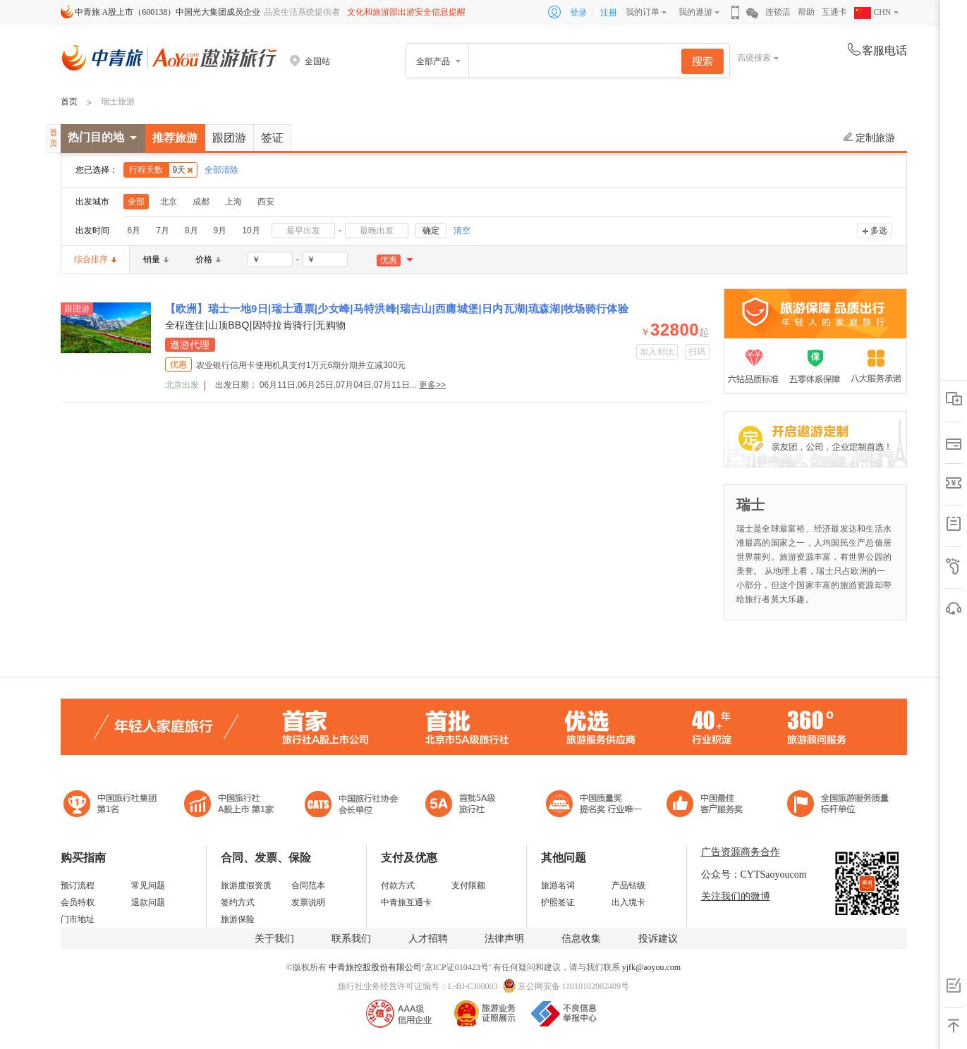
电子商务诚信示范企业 (467, 805)
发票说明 (308, 902)
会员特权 (78, 902)
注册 (608, 13)
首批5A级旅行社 (229, 805)
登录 (578, 13)
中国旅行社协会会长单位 (351, 805)
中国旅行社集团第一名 (112, 805)
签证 (272, 138)
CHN (872, 12)
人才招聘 (428, 938)
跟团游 (229, 138)
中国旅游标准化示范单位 (708, 805)
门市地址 (78, 919)
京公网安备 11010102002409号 (574, 986)
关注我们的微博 (735, 896)
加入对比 (657, 352)
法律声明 (504, 938)
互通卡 (834, 12)
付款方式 (398, 885)
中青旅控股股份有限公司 (375, 967)
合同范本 (308, 885)
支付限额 (468, 885)
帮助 (806, 12)
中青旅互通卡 (406, 902)
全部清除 (221, 170)
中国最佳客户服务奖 (594, 805)
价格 (208, 259)
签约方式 (238, 902)
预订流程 (78, 885)
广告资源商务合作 (740, 852)
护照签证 (558, 902)
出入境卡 (628, 902)
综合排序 (95, 259)
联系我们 (351, 938)
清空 (462, 230)
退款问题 (148, 902)
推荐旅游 (174, 138)
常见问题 (148, 885)
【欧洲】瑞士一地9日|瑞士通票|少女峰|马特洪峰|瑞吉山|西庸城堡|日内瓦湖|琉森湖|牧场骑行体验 (397, 308)
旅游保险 (238, 919)
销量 (156, 259)
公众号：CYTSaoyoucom (754, 874)
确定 (430, 230)
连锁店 (778, 12)
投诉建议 (658, 938)
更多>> (432, 385)
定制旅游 (869, 137)
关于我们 (274, 938)
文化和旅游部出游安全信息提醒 (406, 12)
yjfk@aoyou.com (651, 967)
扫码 (697, 352)
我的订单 (642, 12)
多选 (878, 230)
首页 (69, 101)
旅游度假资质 (246, 885)
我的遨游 (695, 12)
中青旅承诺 (838, 805)
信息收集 (581, 938)
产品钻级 (628, 885)
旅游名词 (558, 885)
